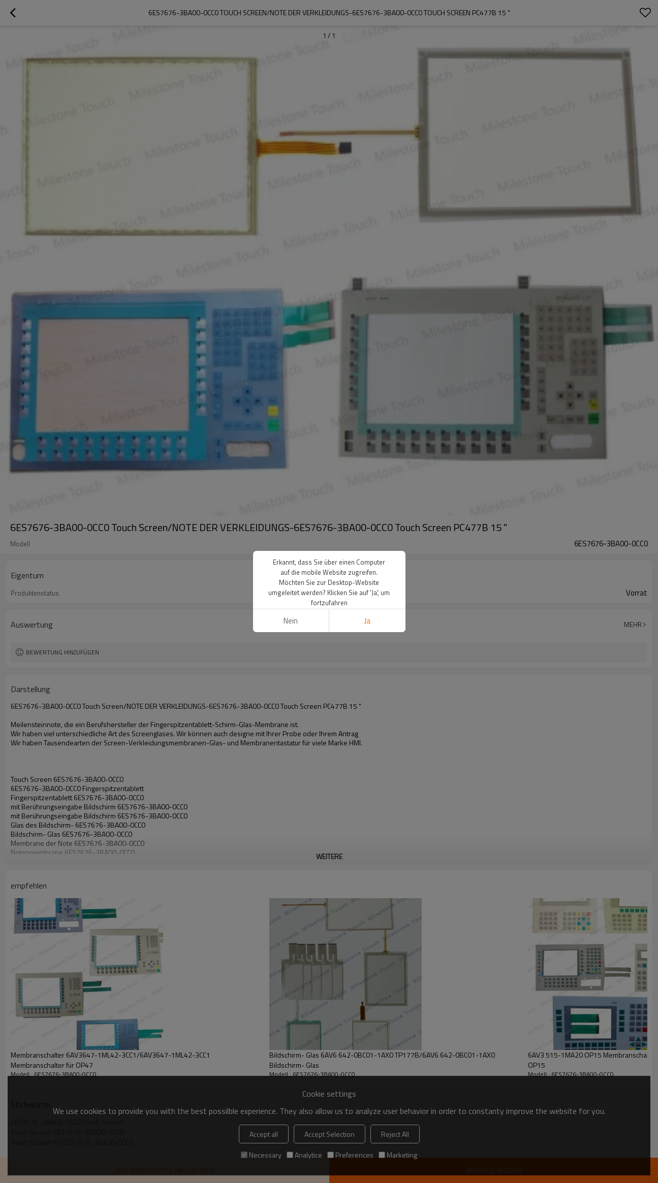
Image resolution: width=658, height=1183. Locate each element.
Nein (291, 493)
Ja (367, 493)
